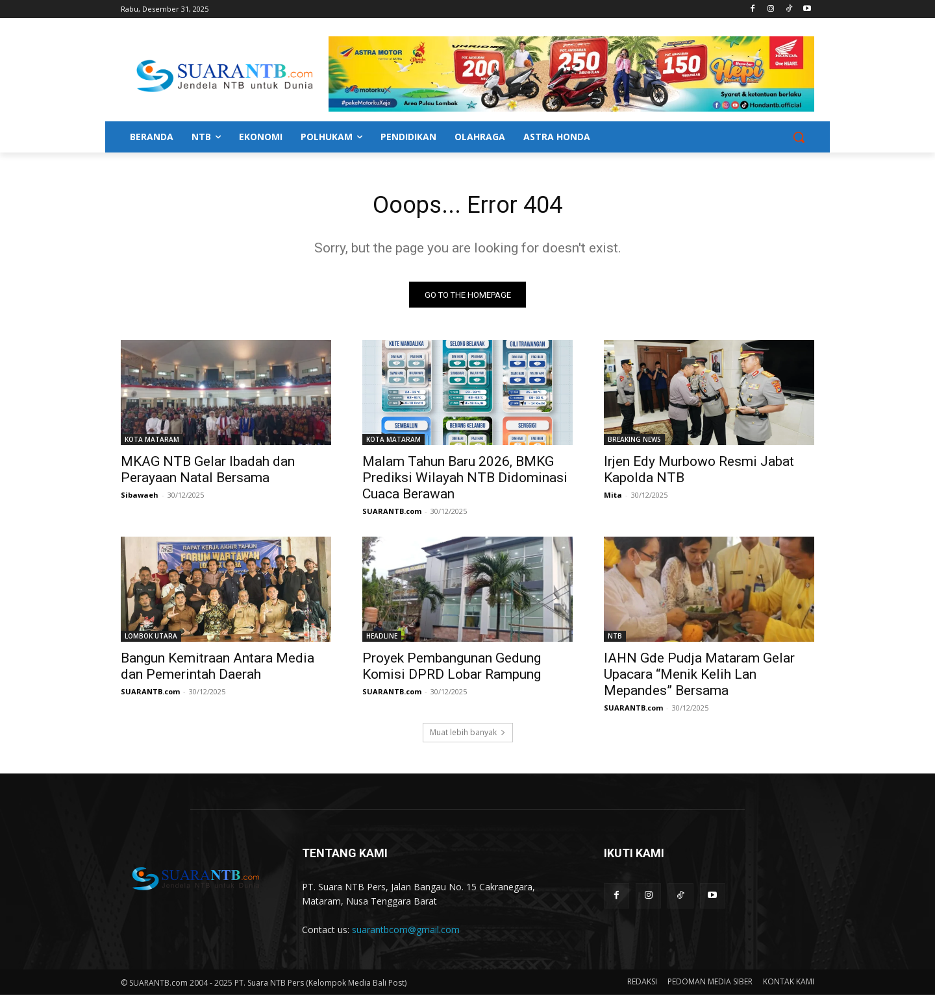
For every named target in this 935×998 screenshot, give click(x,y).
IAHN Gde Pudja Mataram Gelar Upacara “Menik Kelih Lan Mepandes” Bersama (699, 677)
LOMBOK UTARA (151, 639)
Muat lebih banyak (468, 735)
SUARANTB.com (391, 514)
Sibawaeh (139, 498)
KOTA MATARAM (152, 442)
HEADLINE (381, 639)
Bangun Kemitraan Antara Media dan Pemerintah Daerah (217, 669)
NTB (615, 639)
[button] (798, 136)
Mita (613, 498)
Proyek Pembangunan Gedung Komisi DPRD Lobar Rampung (451, 669)
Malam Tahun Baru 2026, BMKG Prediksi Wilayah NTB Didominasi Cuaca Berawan (464, 481)
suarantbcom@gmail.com (406, 933)
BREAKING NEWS (634, 442)
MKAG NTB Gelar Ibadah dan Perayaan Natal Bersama (208, 473)
